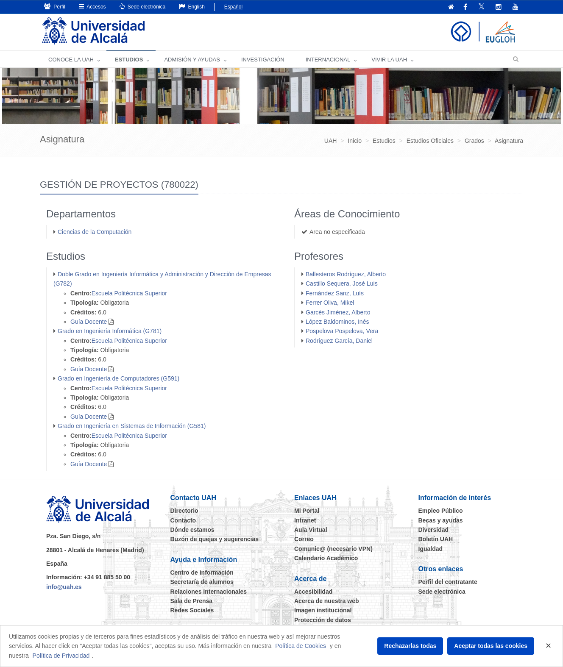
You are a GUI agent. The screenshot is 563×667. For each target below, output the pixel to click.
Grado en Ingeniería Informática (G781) (110, 331)
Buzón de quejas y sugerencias (214, 539)
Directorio (184, 510)
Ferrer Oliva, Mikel (330, 302)
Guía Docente (88, 321)
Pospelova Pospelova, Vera (342, 331)
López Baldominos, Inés (337, 321)
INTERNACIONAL (328, 59)
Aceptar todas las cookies (490, 645)
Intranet (305, 520)
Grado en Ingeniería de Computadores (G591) (118, 378)
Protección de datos (322, 620)
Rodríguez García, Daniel (339, 340)
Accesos (92, 6)
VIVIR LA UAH (389, 59)
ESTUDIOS (129, 59)
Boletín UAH (435, 539)
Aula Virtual (310, 529)
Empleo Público (440, 510)
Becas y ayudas (440, 520)
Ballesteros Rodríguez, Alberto (346, 274)
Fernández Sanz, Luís (335, 293)
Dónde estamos (192, 529)
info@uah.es (64, 587)
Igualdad (430, 548)
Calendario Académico (326, 558)
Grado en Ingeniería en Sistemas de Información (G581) (132, 425)
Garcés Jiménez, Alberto (338, 312)
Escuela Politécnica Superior (129, 293)
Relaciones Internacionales (208, 591)
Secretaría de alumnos (202, 581)
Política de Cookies (300, 645)
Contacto (183, 520)
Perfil (54, 6)
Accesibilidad (313, 591)
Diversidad (433, 529)
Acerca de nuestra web (326, 601)
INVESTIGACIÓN (262, 59)
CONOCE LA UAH (71, 59)
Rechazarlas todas (410, 645)
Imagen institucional (322, 610)
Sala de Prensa (191, 601)
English (192, 6)
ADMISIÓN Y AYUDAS (192, 59)
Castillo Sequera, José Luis (342, 283)
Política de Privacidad (61, 655)
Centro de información (202, 572)
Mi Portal (306, 510)
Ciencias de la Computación (94, 231)
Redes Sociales (192, 610)
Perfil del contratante (447, 581)
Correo (304, 539)
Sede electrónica (143, 6)
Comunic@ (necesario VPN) (333, 548)
